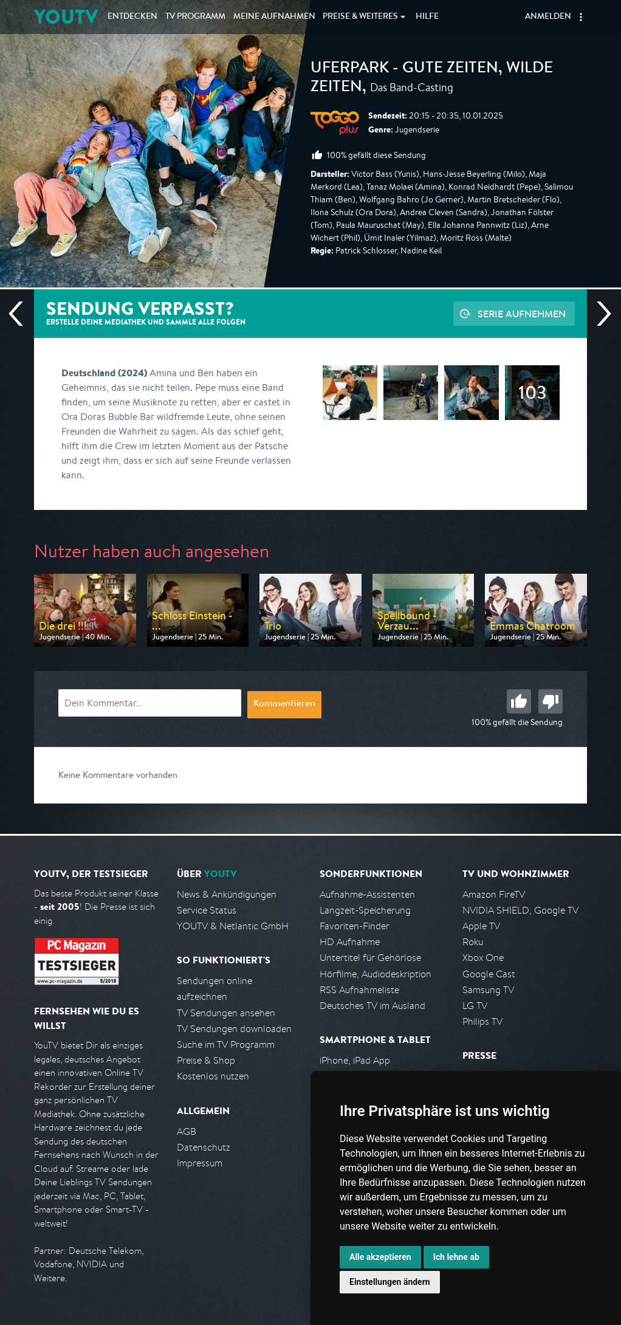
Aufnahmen (274, 17)
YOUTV (66, 16)
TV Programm (195, 17)
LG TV (474, 1005)
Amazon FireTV (493, 894)
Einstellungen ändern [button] (389, 1282)
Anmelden (548, 17)
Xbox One (483, 957)
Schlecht (550, 701)
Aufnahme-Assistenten (367, 894)
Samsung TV (488, 989)
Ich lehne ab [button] (456, 1257)
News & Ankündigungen (226, 894)
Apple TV (481, 926)
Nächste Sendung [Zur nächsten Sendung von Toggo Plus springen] (599, 313)
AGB (186, 1131)
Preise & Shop (206, 1060)
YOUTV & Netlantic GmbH (233, 926)
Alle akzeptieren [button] (380, 1257)
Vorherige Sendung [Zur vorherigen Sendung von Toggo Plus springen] (21, 313)
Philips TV (482, 1021)
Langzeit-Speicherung (365, 910)
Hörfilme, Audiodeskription (375, 974)
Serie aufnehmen (522, 313)
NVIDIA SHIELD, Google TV (520, 910)
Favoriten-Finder (354, 926)
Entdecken (132, 17)
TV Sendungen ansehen (226, 1013)
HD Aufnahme (350, 941)
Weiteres (360, 17)
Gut (519, 701)
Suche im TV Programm (226, 1044)
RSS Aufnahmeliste (359, 989)
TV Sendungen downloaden (234, 1028)
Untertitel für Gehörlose (370, 957)
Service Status (206, 910)
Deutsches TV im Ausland (372, 1005)
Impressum (199, 1163)
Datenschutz (203, 1147)
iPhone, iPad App (355, 1060)
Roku (472, 941)
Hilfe (427, 17)
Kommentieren (284, 704)
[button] (581, 17)
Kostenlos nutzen (213, 1076)
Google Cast (488, 974)
